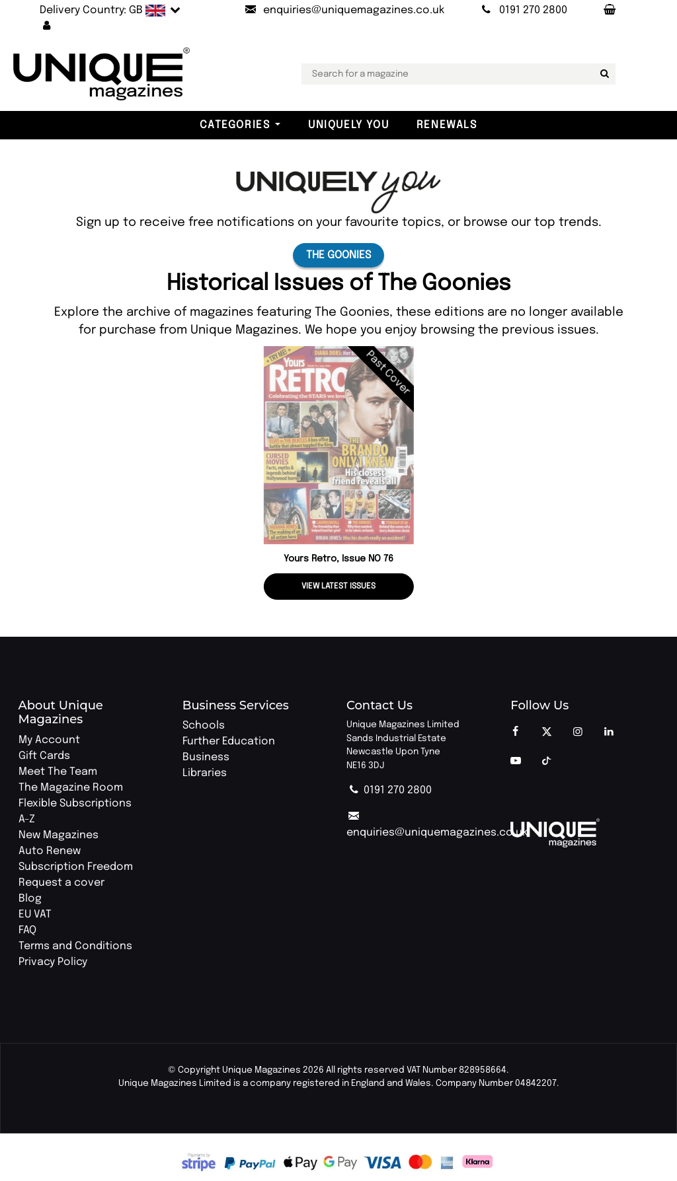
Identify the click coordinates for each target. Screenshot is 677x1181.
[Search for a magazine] (603, 74)
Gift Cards (44, 756)
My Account (49, 740)
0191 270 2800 (389, 790)
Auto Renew (50, 851)
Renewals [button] (447, 125)
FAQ (27, 930)
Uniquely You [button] (348, 125)
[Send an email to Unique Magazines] (343, 10)
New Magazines (59, 835)
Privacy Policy (53, 962)
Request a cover (61, 882)
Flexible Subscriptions (75, 803)
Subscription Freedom (76, 867)
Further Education (228, 741)
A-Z (27, 819)
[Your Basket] (609, 10)
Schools (203, 725)
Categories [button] (235, 125)
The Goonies (338, 255)
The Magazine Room (71, 787)
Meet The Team (58, 771)
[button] (47, 26)
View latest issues (338, 586)
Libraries (204, 773)
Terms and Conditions (75, 946)
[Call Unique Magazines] (523, 10)
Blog (30, 898)
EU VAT (35, 914)
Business (205, 757)
